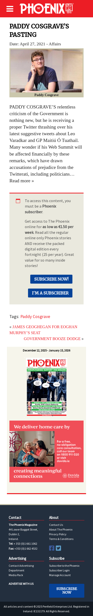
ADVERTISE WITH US (21, 584)
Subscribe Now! (51, 279)
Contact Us (56, 525)
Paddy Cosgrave (35, 316)
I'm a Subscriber (50, 293)
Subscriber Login (59, 570)
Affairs (55, 43)
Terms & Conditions (61, 539)
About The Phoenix (60, 529)
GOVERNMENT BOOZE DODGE (52, 339)
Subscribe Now (66, 590)
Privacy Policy (57, 534)
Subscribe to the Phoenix (64, 565)
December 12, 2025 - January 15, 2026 (46, 350)
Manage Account (60, 575)
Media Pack (16, 575)
